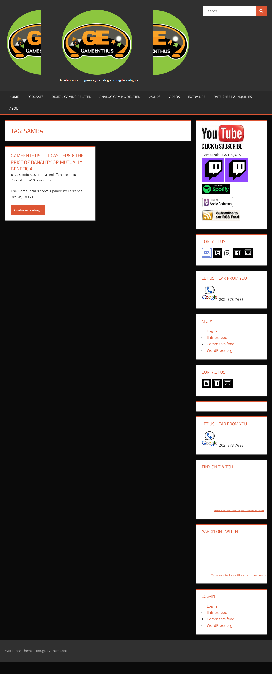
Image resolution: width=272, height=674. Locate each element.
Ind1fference (58, 175)
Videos (174, 96)
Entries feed (217, 337)
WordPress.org (219, 350)
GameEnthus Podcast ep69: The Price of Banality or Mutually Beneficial (47, 162)
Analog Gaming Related (119, 96)
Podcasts (35, 96)
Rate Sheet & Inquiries (233, 96)
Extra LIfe (196, 96)
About (14, 108)
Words (154, 96)
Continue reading (27, 210)
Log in (212, 331)
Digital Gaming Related (71, 96)
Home (14, 96)
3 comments (42, 180)
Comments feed (220, 343)
